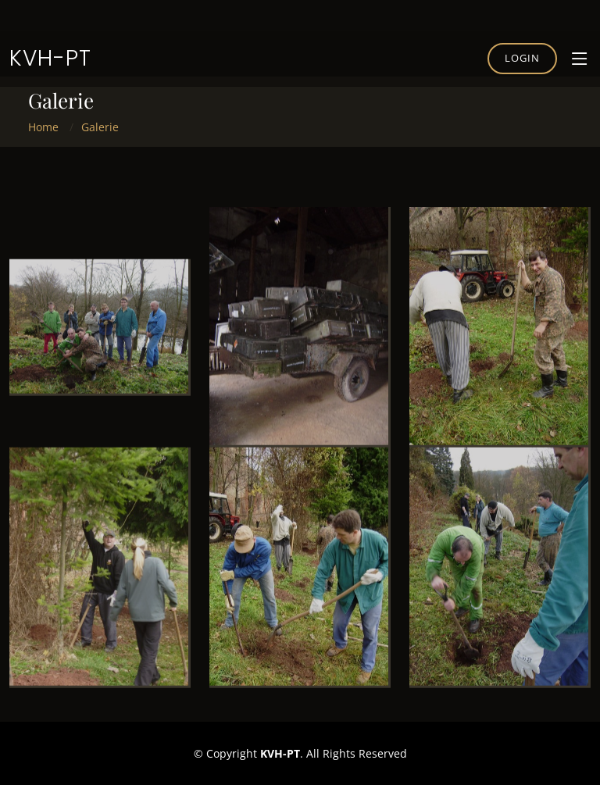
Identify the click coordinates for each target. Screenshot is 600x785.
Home (43, 127)
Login (522, 58)
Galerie (100, 127)
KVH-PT (50, 58)
